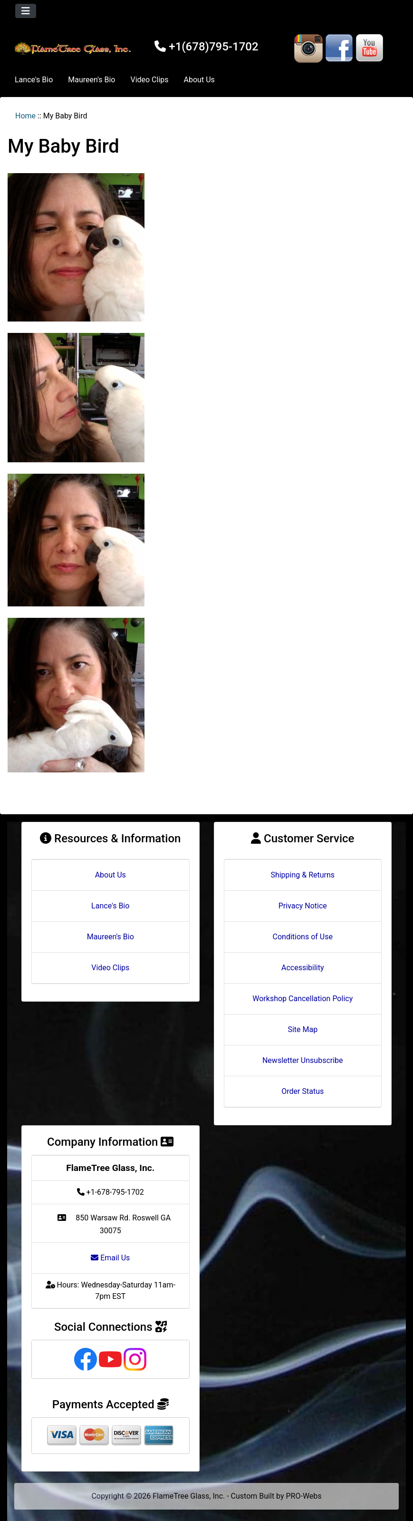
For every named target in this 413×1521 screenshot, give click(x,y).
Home (25, 115)
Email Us (110, 1257)
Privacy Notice (303, 905)
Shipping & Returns (302, 874)
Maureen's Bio (91, 79)
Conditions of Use (303, 936)
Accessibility (302, 967)
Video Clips (149, 79)
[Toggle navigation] (25, 11)
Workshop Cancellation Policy (302, 998)
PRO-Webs (304, 1496)
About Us (199, 79)
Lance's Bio (34, 79)
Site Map (302, 1029)
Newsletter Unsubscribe (302, 1060)
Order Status (302, 1091)
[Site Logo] (74, 48)
